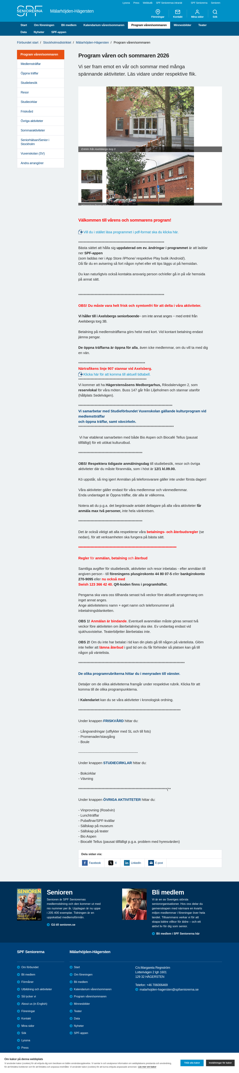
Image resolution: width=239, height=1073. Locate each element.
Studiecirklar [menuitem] (29, 102)
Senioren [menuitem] (215, 2)
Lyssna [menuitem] (126, 2)
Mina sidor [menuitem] (197, 13)
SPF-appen (58, 32)
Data (24, 32)
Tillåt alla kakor (192, 1063)
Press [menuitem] (136, 2)
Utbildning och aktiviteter (36, 989)
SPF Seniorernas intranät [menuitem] (169, 2)
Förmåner (27, 981)
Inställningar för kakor (220, 1063)
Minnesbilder (182, 25)
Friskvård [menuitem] (27, 111)
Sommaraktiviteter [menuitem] (33, 130)
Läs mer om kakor (147, 1066)
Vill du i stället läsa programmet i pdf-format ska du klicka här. (131, 232)
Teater (202, 25)
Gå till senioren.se (63, 924)
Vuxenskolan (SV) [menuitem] (33, 153)
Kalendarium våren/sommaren (103, 25)
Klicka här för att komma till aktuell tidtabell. (117, 374)
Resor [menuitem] (25, 92)
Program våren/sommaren (149, 25)
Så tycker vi (28, 996)
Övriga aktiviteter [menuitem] (32, 121)
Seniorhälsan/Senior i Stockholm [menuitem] (35, 142)
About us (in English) (34, 1003)
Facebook (95, 862)
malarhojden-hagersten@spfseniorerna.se (169, 989)
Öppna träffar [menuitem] (29, 73)
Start (24, 25)
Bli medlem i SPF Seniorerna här (178, 933)
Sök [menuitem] (215, 13)
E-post (159, 862)
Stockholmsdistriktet (57, 42)
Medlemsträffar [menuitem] (31, 64)
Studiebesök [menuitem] (29, 83)
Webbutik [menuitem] (147, 2)
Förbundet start (27, 42)
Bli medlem (68, 25)
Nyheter (39, 32)
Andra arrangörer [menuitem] (32, 163)
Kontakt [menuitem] (177, 13)
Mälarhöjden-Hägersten (92, 42)
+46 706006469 (157, 985)
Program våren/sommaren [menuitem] (39, 54)
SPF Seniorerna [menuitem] (199, 2)
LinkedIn (136, 862)
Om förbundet (30, 967)
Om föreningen (44, 25)
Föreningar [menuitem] (157, 13)
